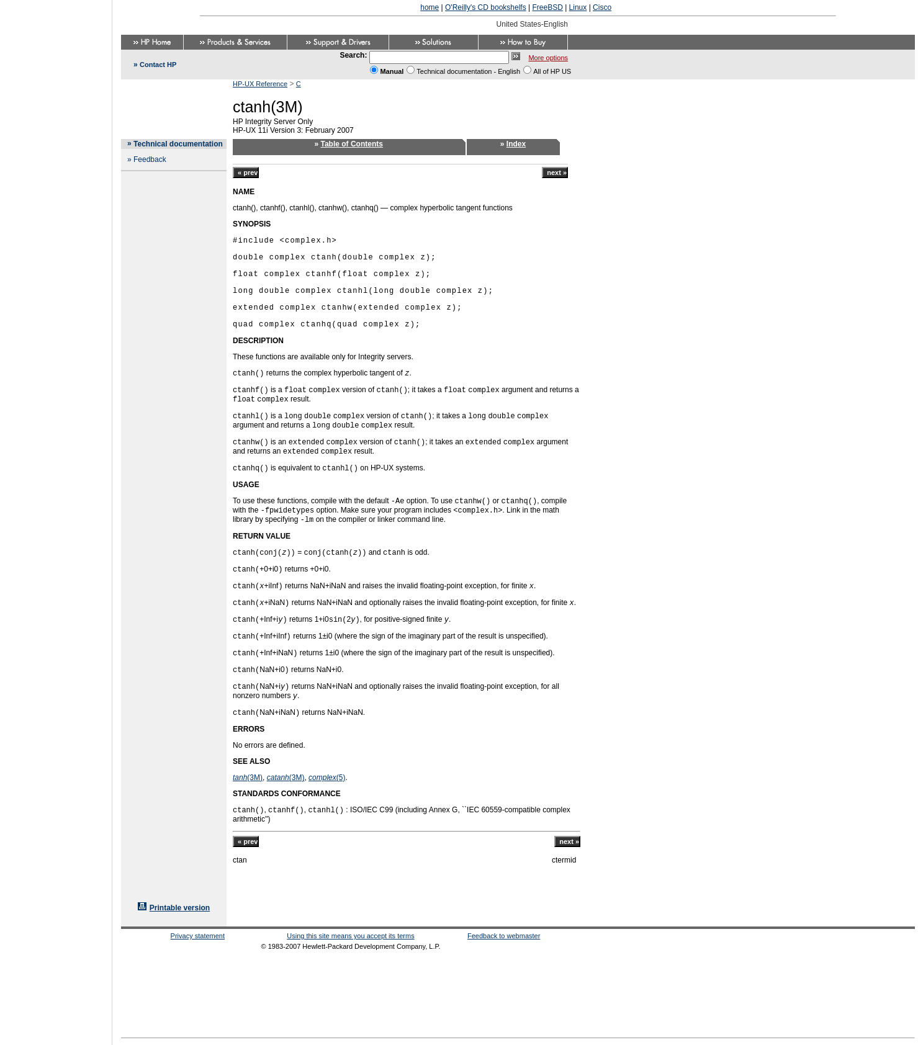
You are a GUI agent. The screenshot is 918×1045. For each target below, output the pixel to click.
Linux (578, 7)
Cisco (602, 7)
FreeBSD (547, 7)
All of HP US (552, 71)
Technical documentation (178, 144)
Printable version (180, 908)
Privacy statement (198, 936)
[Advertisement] (56, 519)
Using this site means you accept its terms (350, 936)
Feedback (149, 159)
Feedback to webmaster (503, 936)
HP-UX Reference (260, 83)
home (429, 7)
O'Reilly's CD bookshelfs (485, 7)
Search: (353, 55)
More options (548, 57)
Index (516, 144)
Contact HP (158, 64)
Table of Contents (352, 144)
